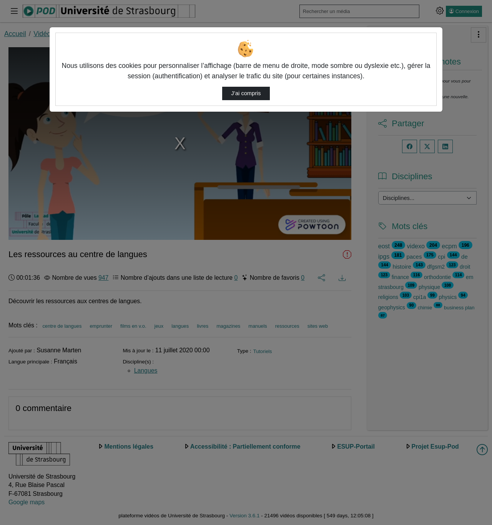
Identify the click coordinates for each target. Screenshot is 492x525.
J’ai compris (246, 93)
